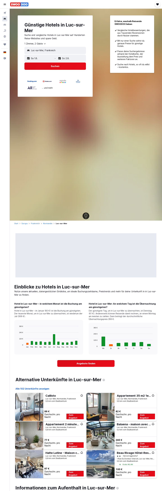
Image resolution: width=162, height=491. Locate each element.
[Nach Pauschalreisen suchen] (4, 30)
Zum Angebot (73, 416)
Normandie (47, 223)
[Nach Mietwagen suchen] (4, 24)
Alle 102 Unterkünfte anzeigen (32, 388)
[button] (5, 4)
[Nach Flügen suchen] (4, 13)
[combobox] (35, 43)
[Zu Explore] (4, 36)
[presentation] (103, 380)
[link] (86, 363)
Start (16, 223)
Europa (25, 223)
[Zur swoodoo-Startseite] (19, 4)
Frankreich (35, 223)
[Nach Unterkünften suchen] (4, 19)
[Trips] (4, 44)
